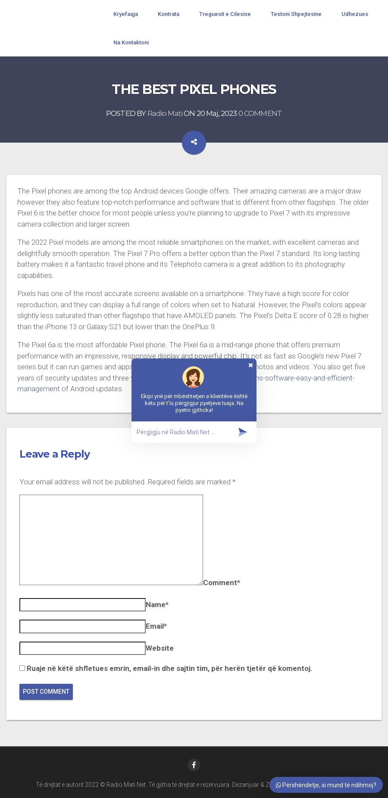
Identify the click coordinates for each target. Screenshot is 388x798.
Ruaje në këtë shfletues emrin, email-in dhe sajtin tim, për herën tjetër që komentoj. (170, 668)
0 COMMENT (260, 113)
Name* (157, 604)
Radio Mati (165, 113)
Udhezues (354, 14)
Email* (156, 626)
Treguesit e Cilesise (225, 14)
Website (160, 648)
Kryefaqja (125, 14)
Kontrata (168, 14)
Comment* (221, 582)
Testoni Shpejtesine (296, 14)
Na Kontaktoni (131, 42)
